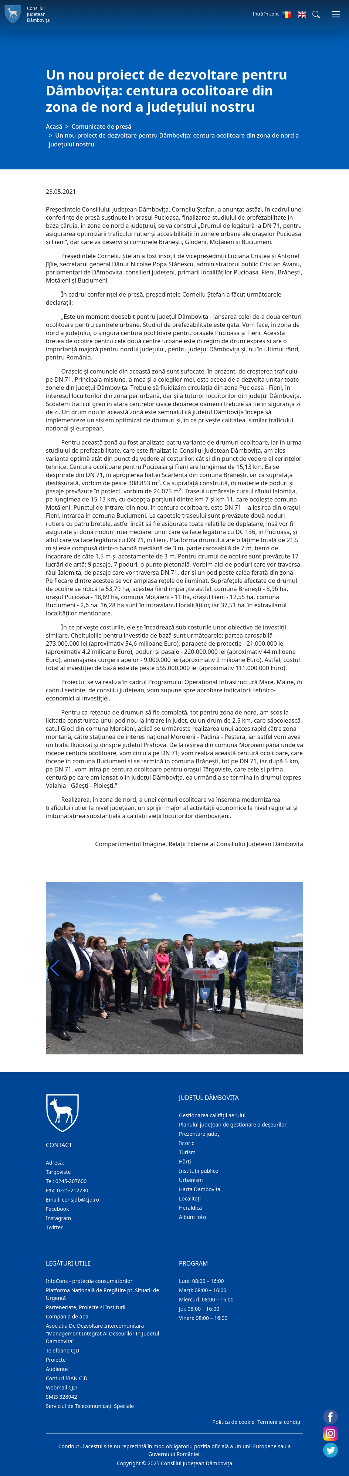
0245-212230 (72, 1190)
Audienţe (57, 1368)
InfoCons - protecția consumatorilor (89, 1280)
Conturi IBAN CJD (67, 1378)
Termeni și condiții (279, 1421)
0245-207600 (71, 1181)
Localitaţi (190, 1198)
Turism (187, 1152)
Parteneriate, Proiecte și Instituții (85, 1307)
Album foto (192, 1216)
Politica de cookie (233, 1421)
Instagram (58, 1218)
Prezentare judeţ (199, 1133)
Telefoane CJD (62, 1350)
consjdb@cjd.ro (80, 1199)
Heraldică (190, 1207)
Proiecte (56, 1359)
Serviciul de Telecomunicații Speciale (90, 1405)
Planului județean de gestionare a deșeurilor (233, 1124)
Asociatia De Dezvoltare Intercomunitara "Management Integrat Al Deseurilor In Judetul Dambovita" (102, 1333)
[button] (316, 14)
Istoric (186, 1142)
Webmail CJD (61, 1387)
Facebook (57, 1208)
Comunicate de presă (102, 126)
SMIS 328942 (61, 1396)
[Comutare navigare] (336, 14)
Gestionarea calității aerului (212, 1115)
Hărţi (185, 1161)
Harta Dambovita (199, 1189)
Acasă (54, 126)
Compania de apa (67, 1316)
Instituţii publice (198, 1170)
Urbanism (191, 1179)
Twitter (54, 1227)
